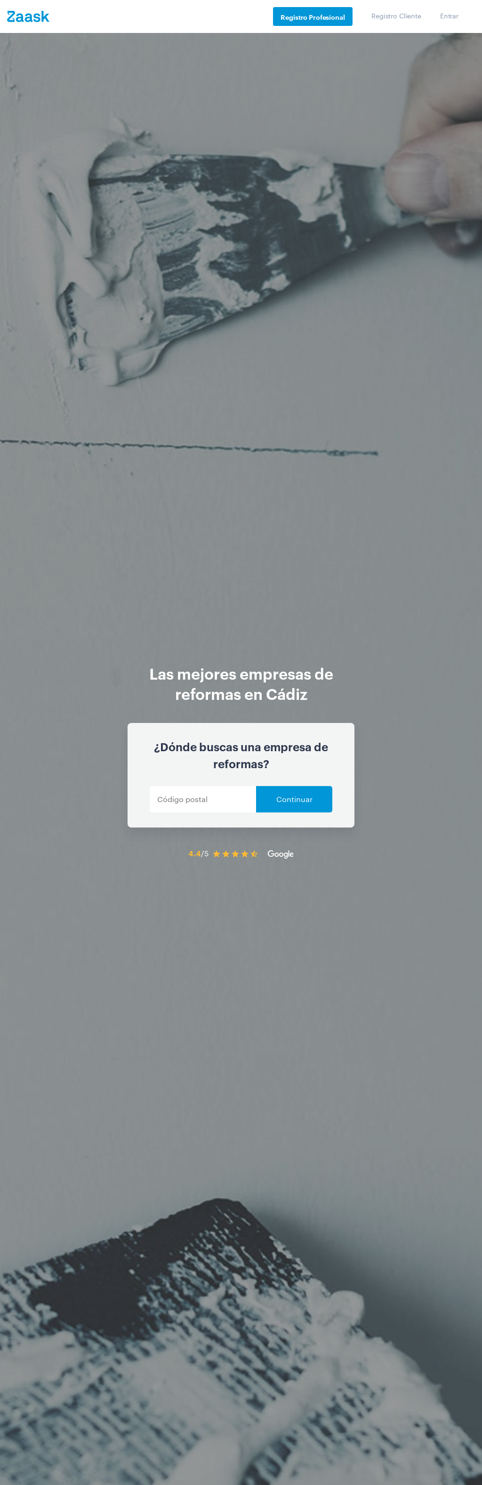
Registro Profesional (313, 16)
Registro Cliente (396, 15)
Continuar (294, 799)
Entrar (449, 15)
